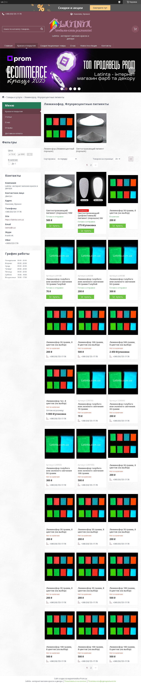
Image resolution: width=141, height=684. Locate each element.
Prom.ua (83, 678)
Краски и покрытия (26, 45)
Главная (8, 45)
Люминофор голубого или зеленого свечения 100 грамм (90, 471)
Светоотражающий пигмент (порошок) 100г (59, 211)
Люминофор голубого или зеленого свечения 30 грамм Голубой (90, 281)
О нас (73, 45)
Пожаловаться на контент (75, 681)
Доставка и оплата (13, 133)
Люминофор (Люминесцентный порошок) (59, 150)
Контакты (106, 45)
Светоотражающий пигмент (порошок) (90, 150)
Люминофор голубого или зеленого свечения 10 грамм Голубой (59, 281)
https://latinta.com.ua (14, 219)
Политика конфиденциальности (102, 681)
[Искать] (41, 29)
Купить (56, 225)
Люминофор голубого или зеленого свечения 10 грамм (90, 406)
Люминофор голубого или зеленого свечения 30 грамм (122, 406)
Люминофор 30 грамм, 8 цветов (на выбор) (122, 211)
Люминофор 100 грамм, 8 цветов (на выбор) (90, 343)
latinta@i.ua (10, 228)
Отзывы (9, 127)
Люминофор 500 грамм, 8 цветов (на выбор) (122, 343)
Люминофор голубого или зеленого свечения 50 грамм (122, 281)
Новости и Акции (88, 45)
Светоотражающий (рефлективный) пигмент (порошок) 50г (90, 215)
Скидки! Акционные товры (53, 45)
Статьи (8, 117)
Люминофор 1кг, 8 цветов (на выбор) (56, 402)
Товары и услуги (14, 97)
